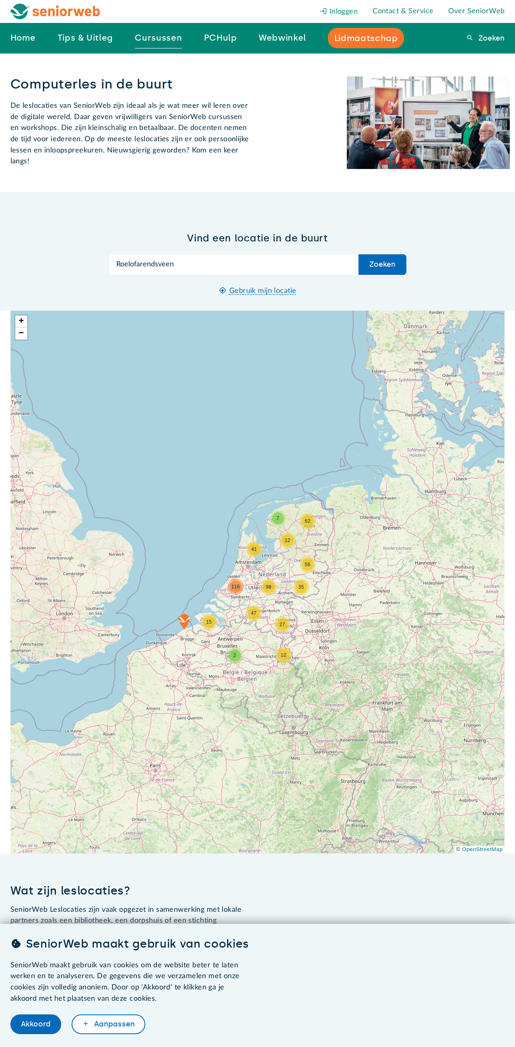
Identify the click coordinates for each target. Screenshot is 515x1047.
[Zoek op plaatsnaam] (233, 264)
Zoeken (490, 38)
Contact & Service (403, 11)
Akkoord (36, 1024)
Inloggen (339, 11)
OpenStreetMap (482, 849)
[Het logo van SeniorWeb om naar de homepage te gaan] (55, 11)
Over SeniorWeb (476, 11)
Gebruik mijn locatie (263, 291)
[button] (184, 621)
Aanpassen (113, 1024)
